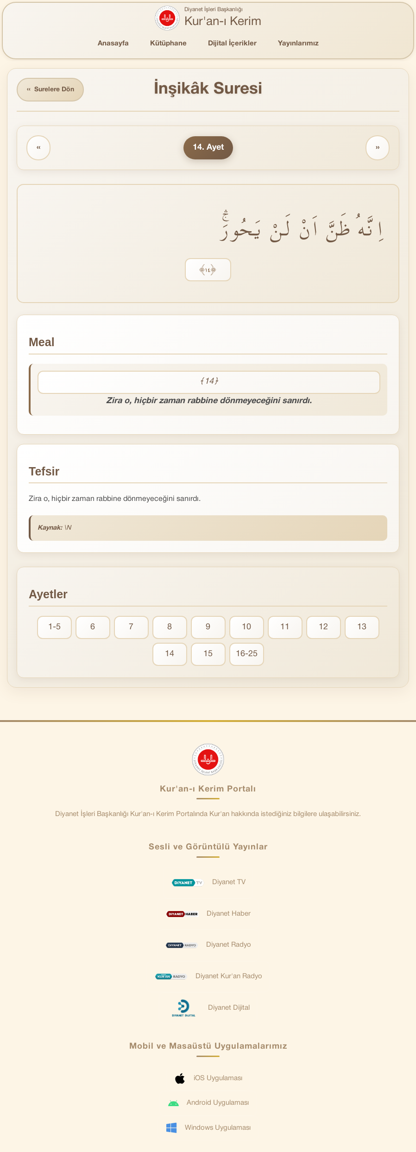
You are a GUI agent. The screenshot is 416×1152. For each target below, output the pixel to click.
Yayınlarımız (298, 43)
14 (169, 654)
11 (285, 627)
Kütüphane (168, 43)
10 (246, 627)
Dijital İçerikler (232, 43)
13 (361, 627)
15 (208, 654)
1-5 (54, 627)
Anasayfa (113, 43)
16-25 (247, 654)
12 (323, 627)
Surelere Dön (50, 89)
